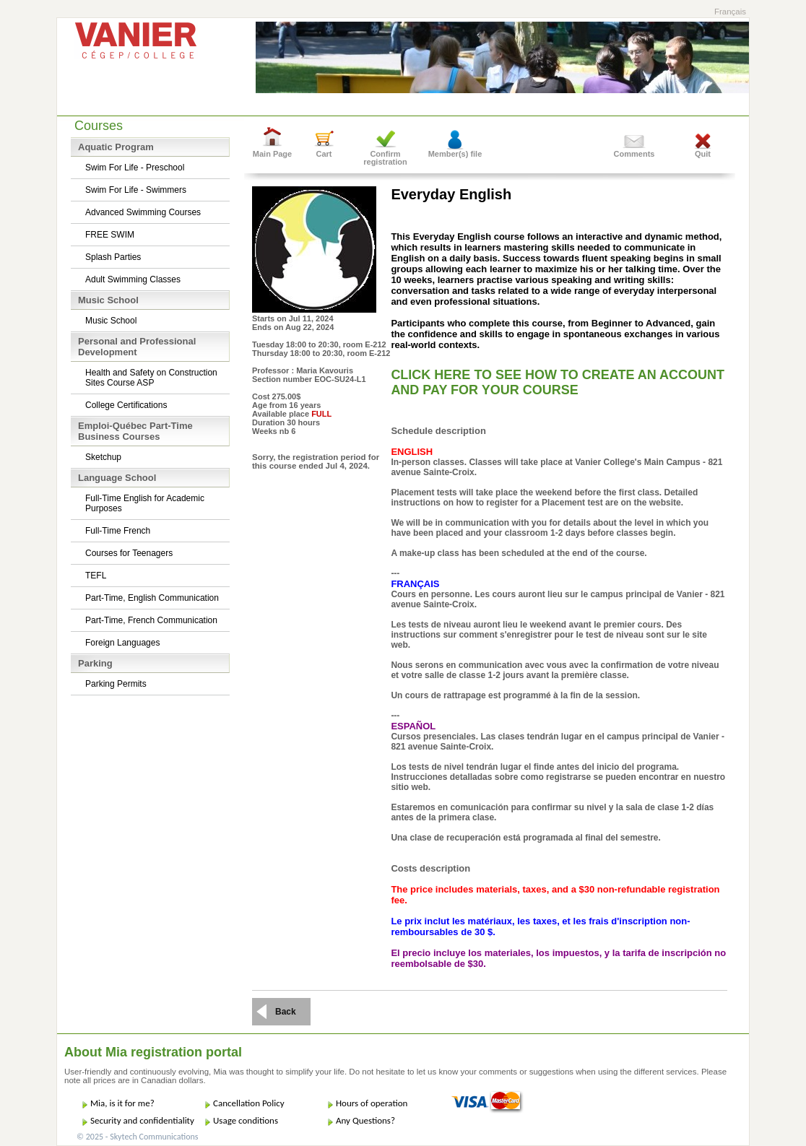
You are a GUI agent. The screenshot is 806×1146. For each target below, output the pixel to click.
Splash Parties (113, 257)
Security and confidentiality (142, 1120)
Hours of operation (371, 1103)
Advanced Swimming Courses (143, 212)
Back (285, 1012)
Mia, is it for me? (122, 1103)
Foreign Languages (122, 643)
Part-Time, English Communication (152, 598)
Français (730, 11)
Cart (324, 153)
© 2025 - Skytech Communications (137, 1137)
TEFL (95, 575)
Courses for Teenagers (129, 553)
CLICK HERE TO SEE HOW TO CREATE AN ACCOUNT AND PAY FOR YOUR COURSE (557, 382)
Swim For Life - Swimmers (135, 190)
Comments (634, 153)
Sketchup (103, 457)
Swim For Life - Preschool (134, 167)
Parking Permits (116, 684)
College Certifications (126, 405)
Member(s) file (455, 153)
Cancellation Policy (249, 1103)
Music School (110, 321)
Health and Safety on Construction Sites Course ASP (151, 378)
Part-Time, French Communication (151, 620)
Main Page (272, 153)
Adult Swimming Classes (133, 279)
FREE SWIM (109, 235)
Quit (703, 153)
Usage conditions (245, 1120)
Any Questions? (365, 1120)
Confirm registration (385, 157)
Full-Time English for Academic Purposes (144, 503)
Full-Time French (117, 531)
